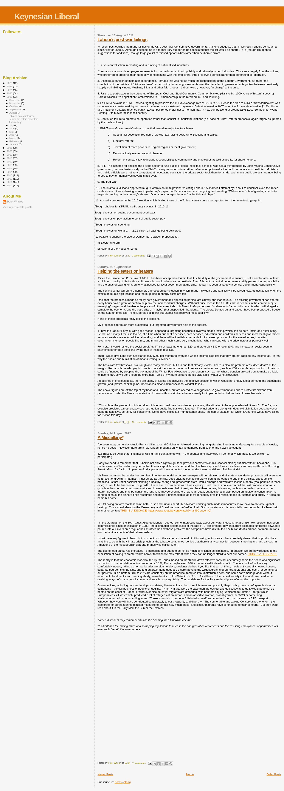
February (14, 141)
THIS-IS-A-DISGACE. (133, 510)
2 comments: (139, 256)
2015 (10, 168)
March (13, 138)
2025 (10, 86)
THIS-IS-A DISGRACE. (262, 554)
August (13, 112)
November (15, 103)
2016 (10, 165)
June (12, 128)
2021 (10, 147)
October (14, 106)
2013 (10, 175)
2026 (10, 83)
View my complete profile (17, 207)
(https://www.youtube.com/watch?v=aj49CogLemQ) (179, 510)
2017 (10, 161)
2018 (10, 158)
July (11, 125)
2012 (10, 178)
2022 (10, 96)
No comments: (139, 422)
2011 (10, 182)
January (14, 144)
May (12, 131)
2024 (10, 89)
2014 (10, 171)
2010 (10, 185)
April (12, 135)
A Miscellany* (110, 437)
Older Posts (274, 774)
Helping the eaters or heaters (125, 271)
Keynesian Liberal (46, 16)
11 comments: (139, 763)
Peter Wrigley (15, 201)
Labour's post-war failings (122, 39)
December (15, 100)
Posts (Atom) (123, 782)
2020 (10, 151)
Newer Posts (105, 774)
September (15, 109)
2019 (10, 154)
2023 (10, 93)
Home (190, 774)
